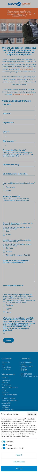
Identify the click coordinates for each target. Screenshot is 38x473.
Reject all (19, 455)
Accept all (19, 468)
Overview (32, 414)
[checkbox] (7, 441)
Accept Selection (19, 461)
